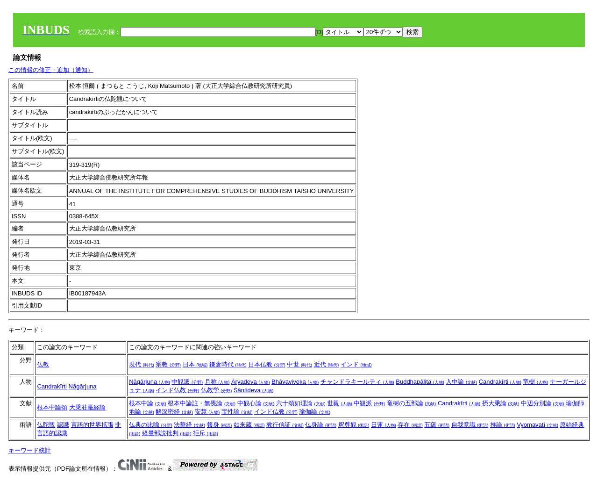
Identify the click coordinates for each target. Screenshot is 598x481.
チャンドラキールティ (357, 381)
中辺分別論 (542, 403)
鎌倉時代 (228, 364)
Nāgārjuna (83, 386)
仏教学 (216, 390)
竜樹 (535, 381)
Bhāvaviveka (295, 381)
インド (356, 364)
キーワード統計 (29, 450)
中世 (299, 364)
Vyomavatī (537, 424)
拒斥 (205, 433)
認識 (63, 424)
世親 (339, 403)
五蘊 (436, 424)
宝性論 (237, 411)
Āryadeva (250, 381)
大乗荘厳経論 (87, 407)
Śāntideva (253, 390)
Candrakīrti (52, 386)
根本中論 (147, 403)
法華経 (189, 424)
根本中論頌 (52, 407)
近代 (326, 364)
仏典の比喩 (150, 424)
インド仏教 (177, 390)
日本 (195, 364)
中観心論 (256, 403)
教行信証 (285, 424)
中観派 (187, 381)
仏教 (43, 364)
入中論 (461, 381)
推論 (502, 424)
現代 (141, 364)
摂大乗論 (501, 403)
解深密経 (174, 411)
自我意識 (470, 424)
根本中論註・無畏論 (201, 403)
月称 (217, 381)
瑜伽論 (314, 411)
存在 (410, 424)
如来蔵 (249, 424)
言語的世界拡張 (92, 424)
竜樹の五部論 (411, 403)
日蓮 (383, 424)
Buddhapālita (420, 381)
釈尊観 (354, 424)
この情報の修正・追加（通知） (50, 69)
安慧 (207, 411)
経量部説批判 (167, 433)
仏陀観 (46, 424)
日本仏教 (266, 364)
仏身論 (320, 424)
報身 (219, 424)
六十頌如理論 (301, 403)
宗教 (168, 364)
